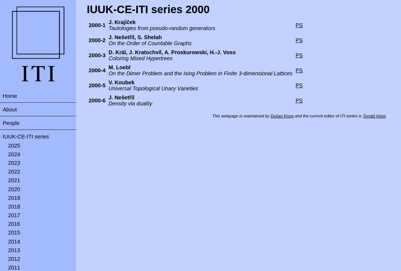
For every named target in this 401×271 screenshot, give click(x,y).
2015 (14, 233)
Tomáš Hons (374, 116)
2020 (14, 189)
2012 (14, 259)
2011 (14, 268)
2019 (14, 198)
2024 (14, 154)
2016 (14, 224)
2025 (14, 146)
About (10, 110)
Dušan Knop (282, 116)
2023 (14, 163)
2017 (14, 215)
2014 (14, 242)
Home (10, 96)
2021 (14, 180)
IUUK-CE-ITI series (26, 137)
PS (299, 25)
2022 (14, 172)
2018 (14, 207)
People (11, 123)
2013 (14, 250)
